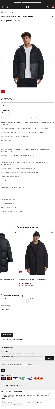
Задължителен (8, 402)
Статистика (29, 402)
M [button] (3, 104)
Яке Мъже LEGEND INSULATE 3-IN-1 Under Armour (33, 279)
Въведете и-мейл (7, 356)
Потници (10, 12)
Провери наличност (43, 117)
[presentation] (15, 326)
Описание (4, 117)
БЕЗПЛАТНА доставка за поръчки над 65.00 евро (27, 2)
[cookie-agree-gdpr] (18, 404)
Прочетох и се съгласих (18, 364)
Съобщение (5, 308)
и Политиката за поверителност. (28, 364)
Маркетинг (39, 402)
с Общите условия (16, 364)
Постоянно (19, 402)
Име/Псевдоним (6, 298)
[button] (53, 18)
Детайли (3, 398)
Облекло (3, 12)
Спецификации (22, 117)
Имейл (31, 298)
